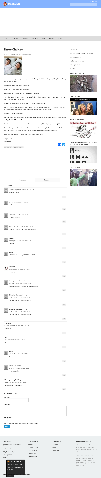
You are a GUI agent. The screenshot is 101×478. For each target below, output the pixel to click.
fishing (9, 141)
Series (60, 38)
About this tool (21, 473)
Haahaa (11, 238)
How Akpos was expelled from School (82, 53)
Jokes (7, 38)
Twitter (54, 447)
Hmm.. (11, 252)
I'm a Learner (75, 168)
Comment (7, 404)
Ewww (11, 351)
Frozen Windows (32, 456)
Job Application (75, 65)
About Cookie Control (8, 461)
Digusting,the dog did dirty (18, 295)
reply (64, 197)
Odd (43, 38)
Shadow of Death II (77, 73)
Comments (22, 180)
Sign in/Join (93, 1)
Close (22, 462)
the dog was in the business (18, 281)
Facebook (47, 180)
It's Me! (73, 68)
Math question (8, 417)
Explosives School (33, 450)
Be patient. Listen (33, 447)
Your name (7, 397)
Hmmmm (12, 267)
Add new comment (18, 147)
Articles (35, 38)
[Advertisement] (50, 22)
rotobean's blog (8, 147)
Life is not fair (75, 96)
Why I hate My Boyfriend (78, 61)
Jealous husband (76, 57)
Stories (51, 38)
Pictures (25, 38)
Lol (6, 337)
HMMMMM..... (9, 323)
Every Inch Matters (77, 119)
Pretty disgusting (15, 366)
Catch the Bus (32, 453)
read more (10, 476)
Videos (16, 38)
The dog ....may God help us (14, 380)
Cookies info (55, 450)
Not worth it (31, 444)
